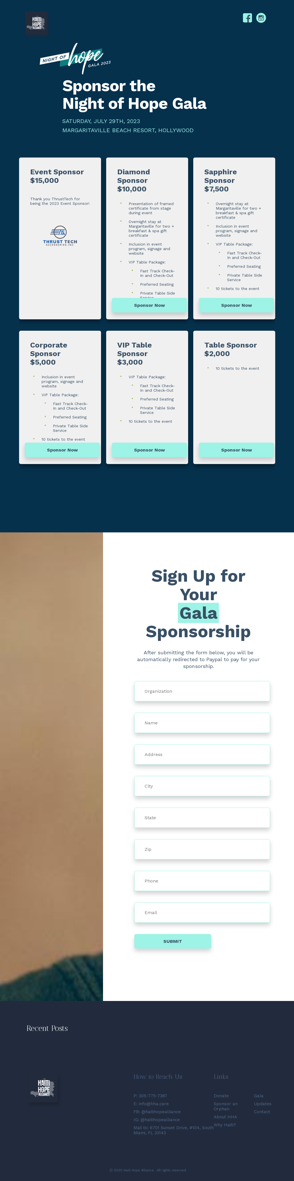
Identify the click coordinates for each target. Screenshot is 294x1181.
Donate (221, 1095)
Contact (262, 1111)
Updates (263, 1103)
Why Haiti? (225, 1124)
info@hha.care (154, 1103)
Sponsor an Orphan (226, 1106)
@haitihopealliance (161, 1111)
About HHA (225, 1116)
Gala (259, 1095)
